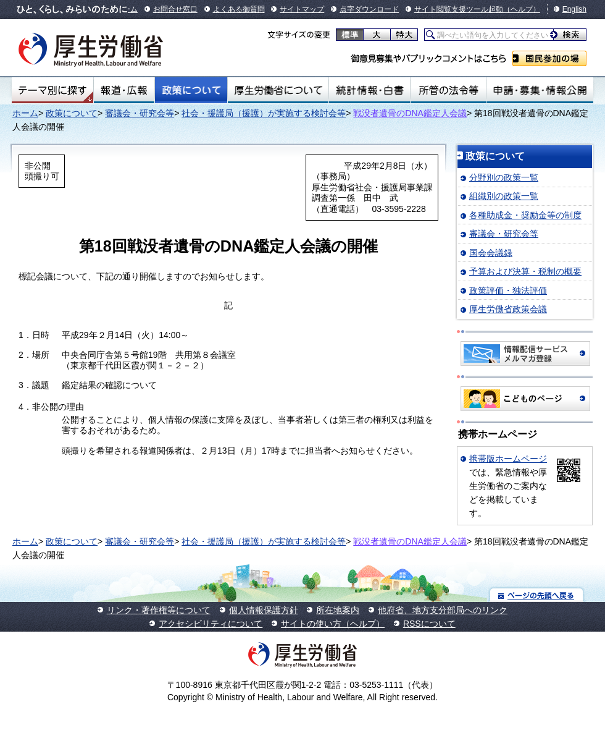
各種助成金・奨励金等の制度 (525, 215)
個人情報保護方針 (263, 610)
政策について (191, 90)
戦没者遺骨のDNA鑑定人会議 (410, 113)
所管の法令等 (448, 90)
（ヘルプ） (521, 9)
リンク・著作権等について (159, 610)
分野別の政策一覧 (503, 177)
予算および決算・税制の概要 (525, 271)
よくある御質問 (239, 9)
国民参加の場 (549, 58)
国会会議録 (490, 253)
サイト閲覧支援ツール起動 (458, 9)
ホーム (25, 113)
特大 (404, 34)
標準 (349, 34)
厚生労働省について (278, 90)
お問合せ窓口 (175, 9)
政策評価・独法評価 (508, 290)
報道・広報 (124, 90)
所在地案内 (337, 610)
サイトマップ (302, 9)
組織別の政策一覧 (503, 196)
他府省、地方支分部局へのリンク (442, 610)
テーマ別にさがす (52, 90)
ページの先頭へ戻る (536, 595)
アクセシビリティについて (210, 624)
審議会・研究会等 (139, 113)
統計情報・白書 (369, 90)
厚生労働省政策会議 (508, 309)
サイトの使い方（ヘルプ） (333, 624)
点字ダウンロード (369, 9)
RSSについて (429, 624)
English (574, 9)
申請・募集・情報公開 (539, 90)
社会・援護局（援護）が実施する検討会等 (264, 113)
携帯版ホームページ (508, 459)
